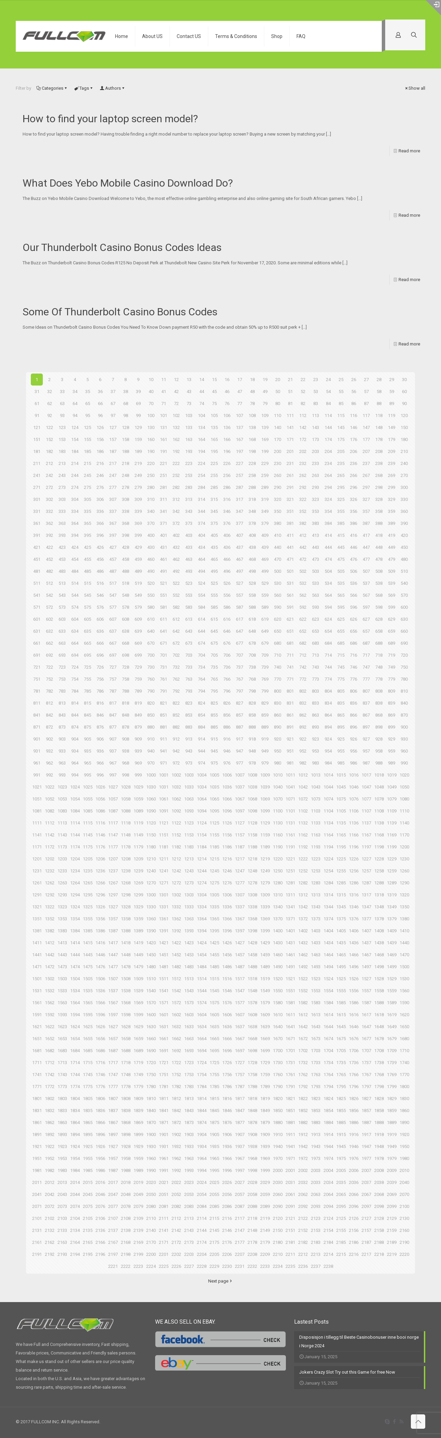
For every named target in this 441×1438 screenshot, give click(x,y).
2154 (328, 1230)
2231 (239, 1266)
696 (100, 655)
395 (87, 535)
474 (328, 559)
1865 (87, 1122)
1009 (265, 775)
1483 (189, 966)
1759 (265, 1074)
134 (201, 427)
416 (353, 535)
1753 (189, 1074)
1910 (277, 1134)
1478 (125, 966)
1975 (341, 1158)
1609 (265, 1014)
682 (302, 643)
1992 (176, 1170)
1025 (87, 787)
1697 (239, 1050)
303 (62, 499)
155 (87, 439)
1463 (315, 954)
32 (49, 391)
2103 (62, 1218)
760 (150, 679)
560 (277, 595)
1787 (239, 1086)
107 (239, 415)
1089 (138, 810)
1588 (379, 1002)
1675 (341, 1038)
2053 (189, 1194)
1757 (239, 1074)
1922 (49, 1146)
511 (36, 583)
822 (176, 703)
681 (290, 643)
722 (49, 667)
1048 (379, 787)
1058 (125, 799)
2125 (341, 1218)
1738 (379, 1062)
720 (404, 655)
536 (353, 583)
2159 (391, 1230)
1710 (404, 1050)
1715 (87, 1062)
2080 (151, 1206)
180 (404, 439)
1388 (125, 930)
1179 (138, 846)
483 (62, 571)
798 (252, 691)
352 (302, 511)
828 (252, 703)
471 (290, 559)
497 (239, 571)
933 (62, 751)
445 (340, 547)
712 (302, 655)
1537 (113, 990)
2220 (404, 1254)
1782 (176, 1086)
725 (87, 667)
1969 (265, 1158)
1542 (176, 990)
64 (75, 403)
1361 (163, 918)
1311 (290, 894)
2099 (391, 1206)
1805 (87, 1098)
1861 (37, 1122)
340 (150, 511)
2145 (214, 1230)
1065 (214, 799)
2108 (125, 1218)
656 (353, 631)
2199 (138, 1254)
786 (100, 691)
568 (378, 595)
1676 (353, 1038)
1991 (163, 1170)
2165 (87, 1242)
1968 (252, 1158)
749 (391, 667)
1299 (138, 894)
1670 (277, 1038)
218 (125, 463)
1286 (353, 882)
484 (74, 571)
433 (188, 547)
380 (277, 523)
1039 (265, 787)
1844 (201, 1110)
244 (74, 475)
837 (366, 703)
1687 (113, 1050)
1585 (341, 1002)
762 (176, 679)
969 (138, 763)
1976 (353, 1158)
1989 (138, 1170)
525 (214, 583)
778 (378, 679)
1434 (328, 942)
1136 (353, 822)
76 (227, 403)
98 (125, 415)
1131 (290, 822)
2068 (379, 1194)
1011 (290, 775)
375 (214, 523)
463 (188, 559)
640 (150, 631)
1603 (189, 1014)
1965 (214, 1158)
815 (87, 703)
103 (188, 415)
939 (138, 751)
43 (189, 391)
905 (87, 739)
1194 (328, 846)
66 (100, 403)
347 (239, 511)
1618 (379, 1014)
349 (264, 511)
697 (112, 655)
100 (150, 415)
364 (74, 523)
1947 (366, 1146)
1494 (328, 966)
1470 (404, 954)
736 (226, 667)
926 (353, 739)
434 (201, 547)
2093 (315, 1206)
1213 (189, 858)
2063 (315, 1194)
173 (315, 439)
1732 (303, 1062)
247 (112, 475)
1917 (366, 1134)
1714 (75, 1062)
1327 (113, 906)
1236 (100, 870)
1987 (113, 1170)
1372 (303, 918)
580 (150, 607)
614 (201, 619)
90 (404, 403)
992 (49, 775)
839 (391, 703)
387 (366, 523)
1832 (49, 1110)
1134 (328, 822)
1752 (176, 1074)
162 (176, 439)
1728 (252, 1062)
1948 (379, 1146)
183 (62, 451)
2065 (341, 1194)
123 (62, 427)
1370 (277, 918)
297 (366, 487)
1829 (391, 1098)
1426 (227, 942)
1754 (201, 1074)
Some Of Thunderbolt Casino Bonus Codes (120, 312)
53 (315, 391)
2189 (391, 1242)
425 (87, 547)
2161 (37, 1242)
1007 (239, 775)
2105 (87, 1218)
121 (36, 427)
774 (328, 679)
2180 (277, 1242)
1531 (37, 990)
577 (112, 607)
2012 (49, 1182)
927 (366, 739)
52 (303, 391)
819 (138, 703)
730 (150, 667)
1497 (366, 966)
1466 (353, 954)
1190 (277, 846)
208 (378, 451)
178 (378, 439)
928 (378, 739)
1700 (277, 1050)
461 (163, 559)
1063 (189, 799)
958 (378, 751)
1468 (379, 954)
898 (378, 727)
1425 (214, 942)
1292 (49, 894)
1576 (227, 1002)
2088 (252, 1206)
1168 (379, 834)
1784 (201, 1086)
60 (404, 391)
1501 (37, 978)
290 (277, 487)
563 (315, 595)
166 (226, 439)
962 (49, 763)
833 (315, 703)
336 (100, 511)
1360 (151, 918)
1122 (176, 822)
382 (302, 523)
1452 (176, 954)
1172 (49, 846)
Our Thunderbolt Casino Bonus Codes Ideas (122, 247)
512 (49, 583)
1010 (277, 775)
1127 (239, 822)
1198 (379, 846)
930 (404, 739)
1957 (113, 1158)
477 (366, 559)
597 (366, 607)
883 (188, 727)
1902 (176, 1134)
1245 (214, 870)
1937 (239, 1146)
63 (62, 403)
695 (87, 655)
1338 (252, 906)
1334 (201, 906)
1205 (87, 858)
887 (239, 727)
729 (138, 667)
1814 (201, 1098)
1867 (113, 1122)
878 (125, 727)
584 (201, 607)
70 (151, 403)
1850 (277, 1110)
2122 (303, 1218)
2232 (252, 1266)
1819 (265, 1098)
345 (214, 511)
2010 (404, 1170)
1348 (379, 906)
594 (328, 607)
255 (214, 475)
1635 (214, 1026)
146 (353, 427)
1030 (151, 787)
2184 (328, 1242)
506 (353, 571)
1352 (49, 918)
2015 (87, 1182)
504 (328, 571)
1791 (290, 1086)
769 (264, 679)
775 (340, 679)
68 (125, 403)
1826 (353, 1098)
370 (150, 523)
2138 (125, 1230)
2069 (391, 1194)
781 (36, 691)
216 (100, 463)
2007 (366, 1170)
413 (315, 535)
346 (226, 511)
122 (49, 427)
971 (163, 763)
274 (74, 487)
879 (138, 727)
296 (353, 487)
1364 (201, 918)
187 (112, 451)
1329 (138, 906)
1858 (379, 1110)
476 (353, 559)
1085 (87, 810)
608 (125, 619)
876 (100, 727)
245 (87, 475)
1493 (315, 966)
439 (264, 547)
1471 (37, 966)
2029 (265, 1182)
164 (201, 439)
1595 (87, 1014)
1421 (163, 942)
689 (391, 643)
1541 (163, 990)
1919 (391, 1134)
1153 (189, 834)
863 (315, 715)
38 (125, 391)
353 (315, 511)
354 (328, 511)
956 (353, 751)
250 (150, 475)
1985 (87, 1170)
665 (87, 643)
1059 (138, 799)
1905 (214, 1134)
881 (163, 727)
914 (201, 739)
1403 (315, 930)
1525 (341, 978)
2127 (366, 1218)
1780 (151, 1086)
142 (302, 427)
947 (239, 751)
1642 (303, 1026)
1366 (227, 918)
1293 (62, 894)
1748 (125, 1074)
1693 (189, 1050)
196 (226, 451)
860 (277, 715)
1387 (113, 930)
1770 (404, 1074)
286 (226, 487)
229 (264, 463)
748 (378, 667)
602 (49, 619)
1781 (163, 1086)
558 (252, 595)
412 (302, 535)
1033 (189, 787)
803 (315, 691)
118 (378, 415)
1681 (37, 1050)
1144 (75, 834)
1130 (277, 822)
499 (264, 571)
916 (226, 739)
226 (226, 463)
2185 (341, 1242)
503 (315, 571)
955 (340, 751)
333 (62, 511)
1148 (125, 834)
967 (112, 763)
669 (138, 643)
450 (404, 547)
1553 (315, 990)
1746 (100, 1074)
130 (150, 427)
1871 (163, 1122)
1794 (328, 1086)
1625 (87, 1026)
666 (100, 643)
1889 (391, 1122)
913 (188, 739)
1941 (290, 1146)
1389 (138, 930)
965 (87, 763)
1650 (404, 1026)
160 (150, 439)
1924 (75, 1146)
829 (264, 703)
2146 (227, 1230)
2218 (379, 1254)
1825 (341, 1098)
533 (315, 583)
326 (353, 499)
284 (201, 487)
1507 (113, 978)
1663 (189, 1038)
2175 (214, 1242)
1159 (265, 834)
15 (214, 379)
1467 (366, 954)
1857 (366, 1110)
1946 (353, 1146)
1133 (315, 822)
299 (391, 487)
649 (264, 631)
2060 (277, 1194)
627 (366, 619)
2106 (100, 1218)
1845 (214, 1110)
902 (49, 739)
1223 (315, 858)
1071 (290, 799)
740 (277, 667)
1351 (37, 918)
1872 (176, 1122)
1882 (303, 1122)
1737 (366, 1062)
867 (366, 715)
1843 (189, 1110)
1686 (100, 1050)
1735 (341, 1062)
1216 (227, 858)
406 (226, 535)
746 (353, 667)
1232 (49, 870)
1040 (277, 787)
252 (176, 475)
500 (277, 571)
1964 (201, 1158)
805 (340, 691)
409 (264, 535)
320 (277, 499)
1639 (265, 1026)
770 (277, 679)
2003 (315, 1170)
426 (100, 547)
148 (378, 427)
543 (62, 595)
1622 (49, 1026)
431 (163, 547)
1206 (100, 858)
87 (366, 403)
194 (201, 451)
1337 (239, 906)
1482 (176, 966)
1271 (163, 882)
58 (379, 391)
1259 (391, 870)
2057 (239, 1194)
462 (176, 559)
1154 (201, 834)
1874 (201, 1122)
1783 (189, 1086)
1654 (75, 1038)
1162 (303, 834)
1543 (189, 990)
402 (176, 535)
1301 (163, 894)
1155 (214, 834)
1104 (328, 810)
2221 (113, 1266)
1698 (252, 1050)
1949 (391, 1146)
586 (226, 607)
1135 (341, 822)
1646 (353, 1026)
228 (252, 463)
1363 (189, 918)
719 (391, 655)
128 (125, 427)
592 (302, 607)
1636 (227, 1026)
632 (49, 631)
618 (252, 619)
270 (404, 475)
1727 (239, 1062)
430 (150, 547)
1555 (341, 990)
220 (150, 463)
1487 (239, 966)
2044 (75, 1194)
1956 (100, 1158)
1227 (366, 858)
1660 (151, 1038)
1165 (341, 834)
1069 (265, 799)
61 (37, 403)
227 (239, 463)
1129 (265, 822)
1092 (176, 810)
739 (264, 667)
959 (391, 751)
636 (100, 631)
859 (264, 715)
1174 (75, 846)
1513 (189, 978)
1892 (49, 1134)
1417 (113, 942)
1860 (404, 1110)
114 (328, 415)
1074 (328, 799)
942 (176, 751)
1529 (391, 978)
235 (340, 463)
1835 (87, 1110)
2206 (227, 1254)
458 (125, 559)
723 (62, 667)
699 (138, 655)
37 (113, 391)
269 (391, 475)
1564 (75, 1002)
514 (74, 583)
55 (341, 391)
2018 (125, 1182)
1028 (125, 787)
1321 (37, 906)
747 (366, 667)
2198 (125, 1254)
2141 (163, 1230)
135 (214, 427)
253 (188, 475)
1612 (303, 1014)
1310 (277, 894)
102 (176, 415)
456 (100, 559)
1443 (62, 954)
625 (340, 619)
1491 (290, 966)
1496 (353, 966)
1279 (265, 882)
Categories (52, 88)
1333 (189, 906)
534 (328, 583)
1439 (391, 942)
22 (303, 379)
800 (277, 691)
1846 (227, 1110)
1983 (62, 1170)
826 (226, 703)
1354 (75, 918)
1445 (87, 954)
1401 (290, 930)
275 (87, 487)
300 (404, 487)
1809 (138, 1098)
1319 (391, 894)
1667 (239, 1038)
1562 (49, 1002)
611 (163, 619)
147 (366, 427)
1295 (87, 894)
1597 (113, 1014)
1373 (315, 918)
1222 (303, 858)
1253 (315, 870)
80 (277, 403)
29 (391, 379)
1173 (62, 846)
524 (201, 583)
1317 (366, 894)
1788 (252, 1086)
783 (62, 691)
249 (138, 475)
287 (239, 487)
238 (378, 463)
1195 (341, 846)
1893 (62, 1134)
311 (163, 499)
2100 (404, 1206)
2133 (62, 1230)
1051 (37, 799)
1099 (265, 810)
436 (226, 547)
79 (265, 403)
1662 (176, 1038)
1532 (49, 990)
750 (404, 667)
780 (404, 679)
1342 (303, 906)
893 (315, 727)
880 (150, 727)
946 (226, 751)
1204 (75, 858)
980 (277, 763)
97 (113, 415)
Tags (83, 88)
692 (49, 655)
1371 (290, 918)
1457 (239, 954)
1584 (328, 1002)
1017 (366, 775)
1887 (366, 1122)
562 (302, 595)
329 (391, 499)
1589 (391, 1002)
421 (36, 547)
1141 (37, 834)
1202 (49, 858)
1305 (214, 894)
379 (264, 523)
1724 (201, 1062)
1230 (404, 858)
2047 (113, 1194)
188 (125, 451)
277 (112, 487)
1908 (252, 1134)
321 (290, 499)
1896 (100, 1134)
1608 (252, 1014)
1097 (239, 810)
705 (214, 655)
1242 (176, 870)
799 (264, 691)
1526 (353, 978)
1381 (37, 930)
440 (277, 547)
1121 (163, 822)
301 (36, 499)
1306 (227, 894)
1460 (277, 954)
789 (138, 691)
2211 (290, 1254)
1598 (125, 1014)
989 (391, 763)
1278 (252, 882)
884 (201, 727)
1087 (113, 810)
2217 (366, 1254)
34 (75, 391)
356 (353, 511)
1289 (391, 882)
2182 (303, 1242)
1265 (87, 882)
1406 (353, 930)
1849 (265, 1110)
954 (328, 751)
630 (404, 619)
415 (340, 535)
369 (138, 523)
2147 (239, 1230)
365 (87, 523)
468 (252, 559)
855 (214, 715)
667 (112, 643)
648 (252, 631)
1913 (315, 1134)
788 (125, 691)
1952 (49, 1158)
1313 (315, 894)
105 (214, 415)
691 (36, 655)
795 (214, 691)
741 (290, 667)
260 (277, 475)
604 (74, 619)
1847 (239, 1110)
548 (125, 595)
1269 (138, 882)
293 (315, 487)
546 (100, 595)
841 (36, 715)
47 (239, 391)
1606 (227, 1014)
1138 (379, 822)
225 (214, 463)
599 (391, 607)
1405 (341, 930)
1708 (379, 1050)
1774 (75, 1086)
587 (239, 607)
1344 (328, 906)
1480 (151, 966)
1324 (75, 906)
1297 (113, 894)
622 (302, 619)
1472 (49, 966)
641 (163, 631)
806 (353, 691)
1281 (290, 882)
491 (163, 571)
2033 (315, 1182)
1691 (163, 1050)
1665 (214, 1038)
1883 (315, 1122)
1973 (315, 1158)
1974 (328, 1158)
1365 (214, 918)
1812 (176, 1098)
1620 (404, 1014)
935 (87, 751)
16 (227, 379)
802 (302, 691)
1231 (37, 870)
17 (239, 379)
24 (328, 379)
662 (49, 643)
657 (366, 631)
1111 (37, 822)
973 (188, 763)
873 (62, 727)
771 (290, 679)
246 (100, 475)
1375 (341, 918)
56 (353, 391)
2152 (303, 1230)
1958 (125, 1158)
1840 (151, 1110)
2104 (75, 1218)
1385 (87, 930)
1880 (277, 1122)
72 (176, 403)
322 (302, 499)
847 (112, 715)
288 (252, 487)
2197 (113, 1254)
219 (138, 463)
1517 (239, 978)
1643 (315, 1026)
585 (214, 607)
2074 (75, 1206)
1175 (87, 846)
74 (201, 403)
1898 (125, 1134)
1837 (113, 1110)
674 (201, 643)
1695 (214, 1050)
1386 (100, 930)
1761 (290, 1074)
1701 (290, 1050)
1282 (303, 882)
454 (74, 559)
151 (36, 439)
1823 (315, 1098)
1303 (189, 894)
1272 (176, 882)
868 (378, 715)
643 (188, 631)
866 (353, 715)
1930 (151, 1146)
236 (353, 463)
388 (378, 523)
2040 (404, 1182)
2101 (37, 1218)
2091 (290, 1206)
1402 (303, 930)
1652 (49, 1038)
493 (188, 571)
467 (239, 559)
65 (87, 403)
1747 (113, 1074)
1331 (163, 906)
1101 (290, 810)
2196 (100, 1254)
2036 (353, 1182)
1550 (277, 990)
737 (239, 667)
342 (176, 511)
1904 (201, 1134)
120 (404, 415)
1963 (189, 1158)
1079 (391, 799)
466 (226, 559)
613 (188, 619)
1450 (151, 954)
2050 (151, 1194)
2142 (176, 1230)
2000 (277, 1170)
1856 (353, 1110)
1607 (239, 1014)
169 (264, 439)
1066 (227, 799)
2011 (37, 1182)
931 (36, 751)
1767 (366, 1074)
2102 (49, 1218)
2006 (353, 1170)
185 (87, 451)
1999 (265, 1170)
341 (163, 511)
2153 (315, 1230)
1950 (404, 1146)
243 (62, 475)
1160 (277, 834)
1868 (125, 1122)
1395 (214, 930)
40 (151, 391)
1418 (125, 942)
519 (138, 583)
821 (163, 703)
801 (290, 691)
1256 (353, 870)
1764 (328, 1074)
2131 (37, 1230)
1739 (391, 1062)
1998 (252, 1170)
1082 (49, 810)
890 (277, 727)
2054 (201, 1194)
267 (366, 475)
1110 (404, 810)
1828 (379, 1098)
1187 (239, 846)
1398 (252, 930)
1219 (265, 858)
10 (151, 379)
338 (125, 511)
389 (391, 523)
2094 (328, 1206)
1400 (277, 930)
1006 (227, 775)
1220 (277, 858)
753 (62, 679)
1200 (404, 846)
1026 (100, 787)
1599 (138, 1014)
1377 (366, 918)
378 (252, 523)
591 (290, 607)
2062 (303, 1194)
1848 (252, 1110)
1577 (239, 1002)
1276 (227, 882)
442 (302, 547)
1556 (353, 990)
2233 (265, 1266)
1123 (189, 822)
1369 (265, 918)
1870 (151, 1122)
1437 (366, 942)
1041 (290, 787)
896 (353, 727)
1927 (113, 1146)
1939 (265, 1146)
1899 (138, 1134)
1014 (328, 775)
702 (176, 655)
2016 (100, 1182)
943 (188, 751)
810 (404, 691)
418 (378, 535)
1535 (87, 990)
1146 (100, 834)
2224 (151, 1266)
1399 (265, 930)
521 (163, 583)
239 (391, 463)
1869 (138, 1122)
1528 (379, 978)
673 (188, 643)
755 (87, 679)
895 (340, 727)
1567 (113, 1002)
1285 (341, 882)
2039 (391, 1182)
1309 (265, 894)
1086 (100, 810)
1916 (353, 1134)
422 (49, 547)
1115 (87, 822)
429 (138, 547)
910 (150, 739)
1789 (265, 1086)
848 (125, 715)
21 (290, 379)
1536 (100, 990)
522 (176, 583)
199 (264, 451)
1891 (37, 1134)
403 (188, 535)
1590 (404, 1002)
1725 (214, 1062)
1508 (125, 978)
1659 (138, 1038)
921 (290, 739)
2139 (138, 1230)
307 (112, 499)
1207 (113, 858)
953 (315, 751)
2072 (49, 1206)
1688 (125, 1050)
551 (163, 595)
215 (87, 463)
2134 (75, 1230)
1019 (391, 775)
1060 (151, 799)
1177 (113, 846)
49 (265, 391)
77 (239, 403)
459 (138, 559)
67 (113, 403)
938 (125, 751)
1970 (277, 1158)
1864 (75, 1122)
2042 (49, 1194)
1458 (252, 954)
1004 (201, 775)
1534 (75, 990)
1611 (290, 1014)
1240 (151, 870)
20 (277, 379)
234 (328, 463)
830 (277, 703)
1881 (290, 1122)
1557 (366, 990)
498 (252, 571)
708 (252, 655)
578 (125, 607)
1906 (227, 1134)
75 (214, 403)
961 (36, 763)
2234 (277, 1266)
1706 (353, 1050)
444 (328, 547)
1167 (366, 834)
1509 (138, 978)
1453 (189, 954)
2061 (290, 1194)
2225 (163, 1266)
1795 (341, 1086)
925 (340, 739)
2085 (214, 1206)
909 (138, 739)
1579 (265, 1002)
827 (239, 703)
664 (74, 643)
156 (100, 439)
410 (277, 535)
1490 (277, 966)
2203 (189, 1254)
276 (100, 487)
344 (201, 511)
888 (252, 727)
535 (340, 583)
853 (188, 715)
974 (201, 763)
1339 (265, 906)
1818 (252, 1098)
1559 (391, 990)
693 (62, 655)
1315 (341, 894)
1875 (214, 1122)
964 (74, 763)
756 (100, 679)
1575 (214, 1002)
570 (404, 595)
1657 (113, 1038)
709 (264, 655)
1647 (366, 1026)
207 (366, 451)
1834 (75, 1110)
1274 (201, 882)
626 (353, 619)
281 (163, 487)
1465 (341, 954)
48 (252, 391)
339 (138, 511)
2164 (75, 1242)
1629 (138, 1026)
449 (391, 547)
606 (100, 619)
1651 (37, 1038)
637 (112, 631)
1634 (201, 1026)
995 (87, 775)
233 (315, 463)
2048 (125, 1194)
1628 (125, 1026)
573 (62, 607)
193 (188, 451)
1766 (353, 1074)
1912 (303, 1134)
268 (378, 475)
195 (214, 451)
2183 (315, 1242)
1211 (163, 858)
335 (87, 511)
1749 (138, 1074)
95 (87, 415)
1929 (138, 1146)
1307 (239, 894)
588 (252, 607)
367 (112, 523)
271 (36, 487)
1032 (176, 787)
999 (138, 775)
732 (176, 667)
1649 (391, 1026)
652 (302, 631)
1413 (62, 942)
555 (214, 595)
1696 (227, 1050)
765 (214, 679)
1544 (201, 990)
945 (214, 751)
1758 (252, 1074)
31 (37, 391)
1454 (201, 954)
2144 (201, 1230)
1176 (100, 846)
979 (264, 763)
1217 (239, 858)
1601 (163, 1014)
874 (74, 727)
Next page (220, 1281)
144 (328, 427)
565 (340, 595)
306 (100, 499)
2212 (303, 1254)
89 (391, 403)
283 (188, 487)
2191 (37, 1254)
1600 (151, 1014)
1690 (151, 1050)
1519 (265, 978)
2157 (366, 1230)
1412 (49, 942)
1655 (87, 1038)
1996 (227, 1170)
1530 (404, 978)
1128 (252, 822)
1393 (189, 930)
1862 (49, 1122)
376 (226, 523)
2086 (227, 1206)
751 (36, 679)
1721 (163, 1062)
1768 (379, 1074)
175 (340, 439)
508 (378, 571)
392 (49, 535)
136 (226, 427)
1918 (379, 1134)
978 (252, 763)
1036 (227, 787)
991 (36, 775)
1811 (163, 1098)
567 (366, 595)
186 (100, 451)
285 (214, 487)
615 (214, 619)
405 (214, 535)
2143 (189, 1230)
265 (340, 475)
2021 (163, 1182)
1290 (404, 882)
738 (252, 667)
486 (100, 571)
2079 (138, 1206)
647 (239, 631)
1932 (176, 1146)
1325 (87, 906)
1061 (163, 799)
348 (252, 511)
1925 (87, 1146)
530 (277, 583)
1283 (315, 882)
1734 (328, 1062)
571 (36, 607)
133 (188, 427)
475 (340, 559)
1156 (227, 834)
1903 (189, 1134)
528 (252, 583)
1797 (366, 1086)
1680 (404, 1038)
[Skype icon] (387, 1421)
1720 (151, 1062)
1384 (75, 930)
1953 (62, 1158)
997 (112, 775)
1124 (201, 822)
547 (112, 595)
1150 (151, 834)
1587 (366, 1002)
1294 (75, 894)
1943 (315, 1146)
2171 (163, 1242)
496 (226, 571)
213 (62, 463)
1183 (189, 846)
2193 (62, 1254)
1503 (62, 978)
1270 (151, 882)
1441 (37, 954)
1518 (252, 978)
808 (378, 691)
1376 (353, 918)
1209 (138, 858)
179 (391, 439)
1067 (239, 799)
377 (239, 523)
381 (290, 523)
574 (74, 607)
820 (150, 703)
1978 (379, 1158)
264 (328, 475)
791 (163, 691)
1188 (252, 846)
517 (112, 583)
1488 (252, 966)
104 (201, 415)
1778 (125, 1086)
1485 (214, 966)
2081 (163, 1206)
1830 (404, 1098)
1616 (353, 1014)
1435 (341, 942)
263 (315, 475)
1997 (239, 1170)
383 (315, 523)
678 (252, 643)
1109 (391, 810)
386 (353, 523)
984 (328, 763)
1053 (62, 799)
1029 (138, 787)
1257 (366, 870)
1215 (214, 858)
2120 (277, 1218)
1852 (303, 1110)
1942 (303, 1146)
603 (62, 619)
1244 (201, 870)
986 (353, 763)
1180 (151, 846)
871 (36, 727)
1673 (315, 1038)
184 (74, 451)
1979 (391, 1158)
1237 (113, 870)
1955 (87, 1158)
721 (36, 667)
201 (290, 451)
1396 (227, 930)
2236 (303, 1266)
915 (214, 739)
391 (36, 535)
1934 (201, 1146)
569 (391, 595)
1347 (366, 906)
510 (404, 571)
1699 (265, 1050)
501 (290, 571)
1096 (227, 810)
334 (74, 511)
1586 (353, 1002)
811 (36, 703)
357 (366, 511)
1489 (265, 966)
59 (391, 391)
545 (87, 595)
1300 (151, 894)
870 (404, 715)
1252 (303, 870)
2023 (189, 1182)
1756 (227, 1074)
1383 (62, 930)
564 (328, 595)
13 (189, 379)
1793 (315, 1086)
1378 (379, 918)
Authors (112, 88)
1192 (303, 846)
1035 (214, 787)
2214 (328, 1254)
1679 (391, 1038)
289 (264, 487)
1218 (252, 858)
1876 (227, 1122)
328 (378, 499)
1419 (138, 942)
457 (112, 559)
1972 (303, 1158)
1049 (391, 787)
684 (328, 643)
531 (290, 583)
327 (366, 499)
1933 (189, 1146)
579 (138, 607)
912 (176, 739)
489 (138, 571)
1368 (252, 918)
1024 (75, 787)
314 (201, 499)
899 (391, 727)
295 (340, 487)
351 (290, 511)
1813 (189, 1098)
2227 (189, 1266)
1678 (379, 1038)
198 (252, 451)
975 (214, 763)
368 (125, 523)
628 (378, 619)
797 (239, 691)
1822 (303, 1098)
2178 (252, 1242)
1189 (265, 846)
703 (188, 655)
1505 (87, 978)
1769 (391, 1074)
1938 (252, 1146)
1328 (125, 906)
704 (201, 655)
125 (87, 427)
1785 (214, 1086)
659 (391, 631)
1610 (277, 1014)
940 (150, 751)
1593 (62, 1014)
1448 (125, 954)
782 (49, 691)
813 (62, 703)
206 (353, 451)
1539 (138, 990)
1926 (100, 1146)
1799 (391, 1086)
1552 (303, 990)
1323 (62, 906)
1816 (227, 1098)
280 (150, 487)
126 (100, 427)
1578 (252, 1002)
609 (138, 619)
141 (290, 427)
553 (188, 595)
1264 (75, 882)
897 (366, 727)
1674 (328, 1038)
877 (112, 727)
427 (112, 547)
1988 (125, 1170)
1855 (341, 1110)
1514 (201, 978)
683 (315, 643)
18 (252, 379)
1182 (176, 846)
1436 (353, 942)
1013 (315, 775)
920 (277, 739)
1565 (87, 1002)
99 (138, 415)
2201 (163, 1254)
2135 (87, 1230)
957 (366, 751)
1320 (404, 894)
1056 (100, 799)
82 (303, 403)
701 (163, 655)
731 (163, 667)
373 (188, 523)
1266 (100, 882)
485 (87, 571)
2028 (252, 1182)
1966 (227, 1158)
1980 (404, 1158)
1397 (239, 930)
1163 (315, 834)
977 (239, 763)
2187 (366, 1242)
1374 (328, 918)
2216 (353, 1254)
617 (239, 619)
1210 (151, 858)
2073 (62, 1206)
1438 (379, 942)
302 (49, 499)
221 (163, 463)
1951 (37, 1158)
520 (150, 583)
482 (49, 571)
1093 (189, 810)
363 (62, 523)
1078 (379, 799)
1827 (366, 1098)
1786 (227, 1086)
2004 (328, 1170)
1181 (163, 846)
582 (176, 607)
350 (277, 511)
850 (150, 715)
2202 (176, 1254)
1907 (239, 1134)
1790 (277, 1086)
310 (150, 499)
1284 (328, 882)
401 (163, 535)
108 (252, 415)
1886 (353, 1122)
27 (366, 379)
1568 (125, 1002)
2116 (227, 1218)
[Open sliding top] (433, 7)
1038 (252, 787)
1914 (328, 1134)
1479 (138, 966)
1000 (151, 775)
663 (62, 643)
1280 (277, 882)
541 (36, 595)
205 (340, 451)
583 (188, 607)
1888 (379, 1122)
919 (264, 739)
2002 (303, 1170)
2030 (277, 1182)
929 (391, 739)
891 (290, 727)
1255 (341, 870)
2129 (391, 1218)
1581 (290, 1002)
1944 (328, 1146)
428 (125, 547)
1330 (151, 906)
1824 (328, 1098)
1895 (87, 1134)
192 (176, 451)
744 (328, 667)
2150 (277, 1230)
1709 (391, 1050)
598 (378, 607)
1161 (290, 834)
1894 (75, 1134)
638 (125, 631)
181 (36, 451)
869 (391, 715)
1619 (391, 1014)
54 (328, 391)
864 (328, 715)
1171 (37, 846)
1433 (315, 942)
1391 (163, 930)
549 (138, 595)
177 (366, 439)
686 (353, 643)
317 (239, 499)
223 (188, 463)
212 (49, 463)
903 (62, 739)
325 (340, 499)
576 (100, 607)
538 (378, 583)
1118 (125, 822)
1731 (290, 1062)
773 (315, 679)
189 (138, 451)
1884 (328, 1122)
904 (74, 739)
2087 (239, 1206)
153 (62, 439)
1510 (151, 978)
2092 (303, 1206)
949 (264, 751)
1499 (391, 966)
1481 (163, 966)
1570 (151, 1002)
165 (214, 439)
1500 (404, 966)
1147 (113, 834)
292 (302, 487)
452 (49, 559)
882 (176, 727)
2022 (176, 1182)
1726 (227, 1062)
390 (404, 523)
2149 (265, 1230)
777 (366, 679)
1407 (366, 930)
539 (391, 583)
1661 (163, 1038)
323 (315, 499)
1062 (176, 799)
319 (264, 499)
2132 (49, 1230)
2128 (379, 1218)
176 (353, 439)
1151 (163, 834)
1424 (201, 942)
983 (315, 763)
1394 (201, 930)
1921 (37, 1146)
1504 (75, 978)
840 (404, 703)
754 (74, 679)
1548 (252, 990)
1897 (113, 1134)
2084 (201, 1206)
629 (391, 619)
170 (277, 439)
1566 (100, 1002)
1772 (49, 1086)
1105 (341, 810)
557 (239, 595)
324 (328, 499)
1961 (163, 1158)
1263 (62, 882)
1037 (239, 787)
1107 (366, 810)
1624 (75, 1026)
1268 (125, 882)
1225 (341, 858)
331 (36, 511)
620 (277, 619)
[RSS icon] (401, 1421)
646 (226, 631)
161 (163, 439)
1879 (265, 1122)
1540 (151, 990)
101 (163, 415)
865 (340, 715)
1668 (252, 1038)
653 (315, 631)
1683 (62, 1050)
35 (87, 391)
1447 (113, 954)
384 (328, 523)
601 (36, 619)
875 (87, 727)
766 (226, 679)
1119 (138, 822)
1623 (62, 1026)
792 (176, 691)
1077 (366, 799)
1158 (252, 834)
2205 (214, 1254)
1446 (100, 954)
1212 (176, 858)
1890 (404, 1122)
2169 (138, 1242)
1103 (315, 810)
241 (36, 475)
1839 (138, 1110)
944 (201, 751)
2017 (113, 1182)
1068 (252, 799)
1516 (227, 978)
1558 (379, 990)
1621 (37, 1026)
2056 (227, 1194)
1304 (201, 894)
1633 (189, 1026)
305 (87, 499)
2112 (176, 1218)
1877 (239, 1122)
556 (226, 595)
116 (353, 415)
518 (125, 583)
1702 (303, 1050)
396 (100, 535)
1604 (201, 1014)
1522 (303, 978)
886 (226, 727)
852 (176, 715)
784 (74, 691)
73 (189, 403)
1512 (176, 978)
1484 (201, 966)
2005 (341, 1170)
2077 (113, 1206)
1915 (341, 1134)
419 (391, 535)
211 (36, 463)
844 (74, 715)
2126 (353, 1218)
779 (391, 679)
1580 (277, 1002)
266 (353, 475)
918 (252, 739)
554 (201, 595)
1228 (379, 858)
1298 (125, 894)
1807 (113, 1098)
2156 (353, 1230)
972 (176, 763)
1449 (138, 954)
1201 (37, 858)
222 (176, 463)
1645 (341, 1026)
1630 (151, 1026)
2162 (49, 1242)
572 (49, 607)
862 (302, 715)
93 (62, 415)
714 (328, 655)
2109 (138, 1218)
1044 (328, 787)
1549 (265, 990)
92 (49, 415)
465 (214, 559)
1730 (277, 1062)
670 (150, 643)
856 (226, 715)
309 (138, 499)
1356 (100, 918)
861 (290, 715)
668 (125, 643)
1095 (214, 810)
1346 (353, 906)
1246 (227, 870)
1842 (176, 1110)
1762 (303, 1074)
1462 (303, 954)
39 (138, 391)
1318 (379, 894)
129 (138, 427)
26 (353, 379)
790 (150, 691)
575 (87, 607)
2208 (252, 1254)
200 (277, 451)
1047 (366, 787)
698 (125, 655)
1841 (163, 1110)
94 (75, 415)
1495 (341, 966)
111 (290, 415)
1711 (37, 1062)
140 (277, 427)
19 (265, 379)
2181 (290, 1242)
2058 (252, 1194)
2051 (163, 1194)
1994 (201, 1170)
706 (226, 655)
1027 (113, 787)
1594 (75, 1014)
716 (353, 655)
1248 (252, 870)
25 (341, 379)
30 (404, 379)
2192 (49, 1254)
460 (150, 559)
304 (74, 499)
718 (378, 655)
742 (302, 667)
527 (239, 583)
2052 (176, 1194)
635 (87, 631)
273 (62, 487)
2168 (125, 1242)
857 (239, 715)
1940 (277, 1146)
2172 (176, 1242)
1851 (290, 1110)
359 (391, 511)
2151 (290, 1230)
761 (163, 679)
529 (264, 583)
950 (277, 751)
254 (201, 475)
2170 (151, 1242)
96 (100, 415)
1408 (379, 930)
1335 (214, 906)
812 (49, 703)
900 (404, 727)
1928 (125, 1146)
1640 (277, 1026)
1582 (303, 1002)
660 (404, 631)
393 (62, 535)
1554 (328, 990)
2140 (151, 1230)
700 (150, 655)
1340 (277, 906)
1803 (62, 1098)
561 (290, 595)
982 (302, 763)
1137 (366, 822)
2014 (75, 1182)
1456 (227, 954)
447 (366, 547)
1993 (189, 1170)
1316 (353, 894)
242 (49, 475)
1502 (49, 978)
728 (125, 667)
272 (49, 487)
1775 (87, 1086)
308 (125, 499)
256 (226, 475)
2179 (265, 1242)
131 (163, 427)
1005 (214, 775)
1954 (75, 1158)
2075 (87, 1206)
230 (277, 463)
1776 (100, 1086)
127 (112, 427)
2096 (353, 1206)
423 (62, 547)
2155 (341, 1230)
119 (391, 415)
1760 (277, 1074)
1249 (265, 870)
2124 (328, 1218)
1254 (328, 870)
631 (36, 631)
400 (150, 535)
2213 (315, 1254)
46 (227, 391)
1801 (37, 1098)
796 (226, 691)
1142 (49, 834)
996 (100, 775)
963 (62, 763)
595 (340, 607)
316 (226, 499)
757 (112, 679)
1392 (176, 930)
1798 (379, 1086)
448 (378, 547)
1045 (341, 787)
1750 (151, 1074)
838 (378, 703)
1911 (290, 1134)
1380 (404, 918)
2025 (214, 1182)
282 (176, 487)
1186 (227, 846)
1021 (37, 787)
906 (100, 739)
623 (315, 619)
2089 (265, 1206)
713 (315, 655)
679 (264, 643)
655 (340, 631)
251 (163, 475)
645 (214, 631)
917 (239, 739)
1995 (214, 1170)
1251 (290, 870)
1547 (239, 990)
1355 (87, 918)
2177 (239, 1242)
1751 (163, 1074)
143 (315, 427)
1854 (328, 1110)
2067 (366, 1194)
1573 (189, 1002)
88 (379, 403)
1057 (113, 799)
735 (214, 667)
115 (340, 415)
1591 (37, 1014)
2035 (341, 1182)
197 (239, 451)
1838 (125, 1110)
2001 (290, 1170)
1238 (125, 870)
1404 (328, 930)
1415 (87, 942)
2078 (125, 1206)
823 (188, 703)
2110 (151, 1218)
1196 (353, 846)
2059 (265, 1194)
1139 (391, 822)
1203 (62, 858)
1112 (49, 822)
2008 (379, 1170)
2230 (227, 1266)
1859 (391, 1110)
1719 (138, 1062)
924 (328, 739)
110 (277, 415)
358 (378, 511)
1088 (125, 810)
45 (214, 391)
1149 (138, 834)
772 (302, 679)
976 (226, 763)
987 (366, 763)
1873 (189, 1122)
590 (277, 607)
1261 (37, 882)
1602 (176, 1014)
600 (404, 607)
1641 (290, 1026)
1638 (252, 1026)
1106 (353, 810)
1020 (404, 775)
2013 (62, 1182)
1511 (163, 978)
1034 (201, 787)
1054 (75, 799)
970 (150, 763)
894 (328, 727)
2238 (328, 1266)
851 (163, 715)
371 (163, 523)
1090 (151, 810)
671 (163, 643)
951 (290, 751)
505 (340, 571)
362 (49, 523)
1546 (227, 990)
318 (252, 499)
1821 (290, 1098)
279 (138, 487)
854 (201, 715)
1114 (75, 822)
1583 (315, 1002)
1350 (404, 906)
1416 (100, 942)
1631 (163, 1026)
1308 (252, 894)
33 (62, 391)
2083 (189, 1206)
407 (239, 535)
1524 (328, 978)
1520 (277, 978)
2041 (37, 1194)
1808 (125, 1098)
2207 (239, 1254)
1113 (62, 822)
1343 (315, 906)
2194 (75, 1254)
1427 (239, 942)
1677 (366, 1038)
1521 (290, 978)
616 (226, 619)
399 (138, 535)
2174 (201, 1242)
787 (112, 691)
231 (290, 463)
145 (340, 427)
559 (264, 595)
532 (302, 583)
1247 (239, 870)
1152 (176, 834)
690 (404, 643)
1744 (75, 1074)
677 (239, 643)
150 (404, 427)
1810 (151, 1098)
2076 (100, 1206)
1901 (163, 1134)
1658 (125, 1038)
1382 (49, 930)
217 (112, 463)
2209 (265, 1254)
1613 (315, 1014)
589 (264, 607)
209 (391, 451)
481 (36, 571)
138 (252, 427)
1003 (189, 775)
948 (252, 751)
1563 (62, 1002)
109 (264, 415)
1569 (138, 1002)
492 (176, 571)
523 (188, 583)
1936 (227, 1146)
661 (36, 643)
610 (150, 619)
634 (74, 631)
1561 (37, 1002)
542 (49, 595)
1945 (341, 1146)
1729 (265, 1062)
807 (366, 691)
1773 (62, 1086)
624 (328, 619)
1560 (404, 990)
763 (188, 679)
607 (112, 619)
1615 (341, 1014)
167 (239, 439)
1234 (75, 870)
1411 (37, 942)
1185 (214, 846)
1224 (328, 858)
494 (201, 571)
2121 (290, 1218)
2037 (366, 1182)
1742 (49, 1074)
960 (404, 751)
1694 (201, 1050)
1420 (151, 942)
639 (138, 631)
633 (62, 631)
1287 (366, 882)
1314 (328, 894)
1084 (75, 810)
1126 (227, 822)
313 (188, 499)
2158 (379, 1230)
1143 (62, 834)
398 (125, 535)
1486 (227, 966)
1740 (404, 1062)
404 (201, 535)
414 (328, 535)
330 (404, 499)
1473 (62, 966)
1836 (100, 1110)
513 (62, 583)
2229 (214, 1266)
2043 (62, 1194)
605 (87, 619)
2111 (163, 1218)
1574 (201, 1002)
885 (214, 727)
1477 (113, 966)
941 (163, 751)
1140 (404, 822)
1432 (303, 942)
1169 (391, 834)
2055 (214, 1194)
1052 (49, 799)
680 (277, 643)
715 (340, 655)
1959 (138, 1158)
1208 (125, 858)
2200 (151, 1254)
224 (201, 463)
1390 (151, 930)
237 (366, 463)
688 (378, 643)
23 (315, 379)
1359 (138, 918)
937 (112, 751)
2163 (62, 1242)
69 (138, 403)
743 (315, 667)
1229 (391, 858)
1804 (75, 1098)
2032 (303, 1182)
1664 (201, 1038)
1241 (163, 870)
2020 (151, 1182)
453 (62, 559)
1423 (189, 942)
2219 (391, 1254)
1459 (265, 954)
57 (366, 391)
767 (239, 679)
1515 (214, 978)
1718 (125, 1062)
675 (214, 643)
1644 (328, 1026)
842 (49, 715)
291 (290, 487)
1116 (100, 822)
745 (340, 667)
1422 (176, 942)
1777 (113, 1086)
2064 (328, 1194)
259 (264, 475)
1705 (341, 1050)
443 (315, 547)
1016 (353, 775)
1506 (100, 978)
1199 (391, 846)
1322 (49, 906)
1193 (315, 846)
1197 (366, 846)
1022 (49, 787)
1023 (62, 787)
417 (366, 535)
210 (404, 451)
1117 (113, 822)
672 (176, 643)
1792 (303, 1086)
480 (404, 559)
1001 (163, 775)
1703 (315, 1050)
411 (290, 535)
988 (378, 763)
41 (163, 391)
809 (391, 691)
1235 (87, 870)
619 (264, 619)
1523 (315, 978)
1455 (214, 954)
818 (125, 703)
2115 (214, 1218)
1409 (391, 930)
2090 (277, 1206)
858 (252, 715)
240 (404, 463)
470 (277, 559)
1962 (176, 1158)
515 (87, 583)
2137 (113, 1230)
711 (290, 655)
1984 (75, 1170)
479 (391, 559)
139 (264, 427)
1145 (87, 834)
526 (226, 583)
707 (239, 655)
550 (150, 595)
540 (404, 583)
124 (74, 427)
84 (328, 403)
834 (328, 703)
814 (74, 703)
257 (239, 475)
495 (214, 571)
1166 (353, 834)
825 (214, 703)
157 (112, 439)
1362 (176, 918)
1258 (379, 870)
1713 (62, 1062)
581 (163, 607)
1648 (379, 1026)
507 (366, 571)
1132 (303, 822)
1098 (252, 810)
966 (100, 763)
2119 (265, 1218)
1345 (341, 906)
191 (163, 451)
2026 (227, 1182)
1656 (100, 1038)
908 (125, 739)
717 (366, 655)
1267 (113, 882)
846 (100, 715)
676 (226, 643)
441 (290, 547)
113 (315, 415)
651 (290, 631)
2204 (201, 1254)
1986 (100, 1170)
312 (176, 499)
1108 (379, 810)
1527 (366, 978)
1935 (214, 1146)
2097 (366, 1206)
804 (328, 691)
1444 (75, 954)
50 (277, 391)
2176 (227, 1242)
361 (36, 523)
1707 (366, 1050)
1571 (163, 1002)
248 (125, 475)
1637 (239, 1026)
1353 (62, 918)
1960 (151, 1158)
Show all (414, 88)
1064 (201, 799)
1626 (100, 1026)
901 (36, 739)
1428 (252, 942)
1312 (303, 894)
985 (340, 763)
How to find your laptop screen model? (110, 119)
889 (264, 727)
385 (340, 523)
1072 (303, 799)
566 (353, 595)
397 (112, 535)
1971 (290, 1158)
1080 (404, 799)
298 (378, 487)
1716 (100, 1062)
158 (125, 439)
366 (100, 523)
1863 (62, 1122)
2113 (189, 1218)
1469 (391, 954)
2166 (100, 1242)
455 (87, 559)
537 (366, 583)
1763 (315, 1074)
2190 (404, 1242)
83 (315, 403)
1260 (404, 870)
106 (226, 415)
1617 (366, 1014)
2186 (353, 1242)
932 (49, 751)
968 (125, 763)
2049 (138, 1194)
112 (302, 415)
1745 (87, 1074)
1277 (239, 882)
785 (87, 691)
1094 (201, 810)
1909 (265, 1134)
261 (290, 475)
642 (176, 631)
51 (290, 391)
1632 (176, 1026)
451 (36, 559)
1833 (62, 1110)
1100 (277, 810)
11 (163, 379)
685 (340, 643)
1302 (176, 894)
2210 (277, 1254)
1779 (138, 1086)
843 (62, 715)
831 (290, 703)
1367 (239, 918)
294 (328, 487)
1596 (100, 1014)
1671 (290, 1038)
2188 (379, 1242)
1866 (100, 1122)
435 (214, 547)
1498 (379, 966)
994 (74, 775)
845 (87, 715)
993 (62, 775)
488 (125, 571)
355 (340, 511)
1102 (303, 810)
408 (252, 535)
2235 (290, 1266)
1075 (341, 799)
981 (290, 763)
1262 (49, 882)
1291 (37, 894)
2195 (87, 1254)
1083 (62, 810)
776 (353, 679)
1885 (341, 1122)
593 (315, 607)
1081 (37, 810)
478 (378, 559)
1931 (163, 1146)
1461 (290, 954)
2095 (341, 1206)
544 (74, 595)
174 (328, 439)
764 (201, 679)
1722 (176, 1062)
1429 (265, 942)
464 (201, 559)
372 (176, 523)
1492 (303, 966)
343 (188, 511)
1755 (214, 1074)
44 (201, 391)
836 (353, 703)
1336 (227, 906)
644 (201, 631)
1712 (49, 1062)
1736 (353, 1062)
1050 (404, 787)
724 (74, 667)
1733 (315, 1062)
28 (379, 379)
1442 (49, 954)
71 (163, 403)
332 (49, 511)
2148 (252, 1230)
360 (404, 511)
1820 (277, 1098)
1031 (163, 787)
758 (125, 679)
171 (290, 439)
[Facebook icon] (394, 1421)
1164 (328, 834)
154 (74, 439)
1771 (37, 1086)
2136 (100, 1230)
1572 (176, 1002)
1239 (138, 870)
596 (353, 607)
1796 (353, 1086)
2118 (252, 1218)
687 (366, 643)
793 (188, 691)
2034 (328, 1182)
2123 (315, 1218)
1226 (353, 858)
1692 (176, 1050)
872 (49, 727)
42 (176, 391)
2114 (201, 1218)
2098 (379, 1206)
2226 (176, 1266)
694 (74, 655)
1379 (391, 918)
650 (277, 631)
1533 (62, 990)
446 (353, 547)
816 (100, 703)
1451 (163, 954)
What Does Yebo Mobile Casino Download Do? (128, 183)
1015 (341, 775)
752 (49, 679)
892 (302, 727)
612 (176, 619)
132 (176, 427)
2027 (239, 1182)
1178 (125, 846)
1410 (404, 930)
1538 (125, 990)
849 (138, 715)
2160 (404, 1230)
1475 (87, 966)
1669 (265, 1038)
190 (150, 451)
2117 (239, 1218)
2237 (315, 1266)
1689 (138, 1050)
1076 (353, 799)
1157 (239, 834)
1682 (49, 1050)
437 (239, 547)
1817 (239, 1098)
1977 (366, 1158)
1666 (227, 1038)
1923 (62, 1146)
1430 (277, 942)
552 (176, 595)
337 (112, 511)
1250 (277, 870)
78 (252, 403)
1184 (201, 846)
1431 (290, 942)
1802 (49, 1098)
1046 (353, 787)
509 (391, 571)
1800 (404, 1086)
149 (391, 427)
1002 (176, 775)
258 (252, 475)
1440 (404, 942)
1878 (252, 1122)
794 (201, 691)
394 (74, 535)
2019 (138, 1182)
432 (176, 547)
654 (328, 631)
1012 (303, 775)
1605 (214, 1014)
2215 (341, 1254)
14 (201, 379)
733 (188, 667)
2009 (391, 1170)
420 (404, 535)
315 (214, 499)
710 (277, 655)
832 (302, 703)
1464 (328, 954)
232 (302, 463)
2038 (379, 1182)
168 (252, 439)
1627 (113, 1026)
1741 (37, 1074)
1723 (189, 1062)
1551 (290, 990)
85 (341, 403)
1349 (391, 906)
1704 (328, 1050)
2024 (201, 1182)
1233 (62, 870)
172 (302, 439)
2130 (404, 1218)
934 (74, 751)
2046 (100, 1194)
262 (302, 475)
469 (264, 559)
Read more (409, 150)
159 (138, 439)
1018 (379, 775)
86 (353, 403)
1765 (341, 1074)
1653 (62, 1038)
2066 (353, 1194)
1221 (290, 858)
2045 (87, 1194)
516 (100, 583)
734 (201, 667)
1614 (328, 1014)
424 (74, 547)
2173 (189, 1242)
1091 (163, 810)
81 (290, 403)
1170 (404, 834)
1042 (303, 787)
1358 (125, 918)
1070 (277, 799)
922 (302, 739)
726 (100, 667)
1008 (252, 775)
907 (112, 739)
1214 (201, 858)
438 (252, 547)
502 (302, 571)
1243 (189, 870)
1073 (315, 799)
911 (163, 739)
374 (201, 523)
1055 (87, 799)
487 (112, 571)
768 (252, 679)
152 (49, 439)
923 (315, 739)
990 (404, 763)
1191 (290, 846)
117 (366, 415)
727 (112, 667)
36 (100, 391)
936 (100, 751)
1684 (75, 1050)
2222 (125, 1266)
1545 (214, 990)
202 (302, 451)
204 (328, 451)
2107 (113, 1218)
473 (315, 559)
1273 (189, 882)
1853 (315, 1110)
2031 (290, 1182)
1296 (100, 894)
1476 (100, 966)
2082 (176, 1206)
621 (290, 619)
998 (125, 775)
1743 (62, 1074)
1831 (37, 1110)
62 (49, 403)
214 (74, 463)
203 (315, 451)
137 (239, 427)
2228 (201, 1266)
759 (138, 679)
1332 (176, 906)
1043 (315, 787)
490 (150, 571)
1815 (214, 1098)
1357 (113, 918)
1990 (151, 1170)
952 (302, 751)
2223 (138, 1266)
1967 (239, 1158)
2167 (113, 1242)
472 (302, 559)
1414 (75, 942)
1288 (379, 882)
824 (201, 703)
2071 (37, 1206)
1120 (151, 822)
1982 (49, 1170)
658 (378, 631)
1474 (75, 966)
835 (340, 703)
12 (176, 379)
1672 (303, 1038)
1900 (151, 1134)
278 (125, 487)
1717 (113, 1062)
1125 (214, 822)
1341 (290, 906)
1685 (87, 1050)
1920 (404, 1134)
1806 (100, 1098)
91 (37, 415)
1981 (37, 1170)
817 (112, 703)
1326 (100, 906)
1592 (49, 1014)
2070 (404, 1194)
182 (49, 451)
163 (188, 439)
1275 (214, 882)
